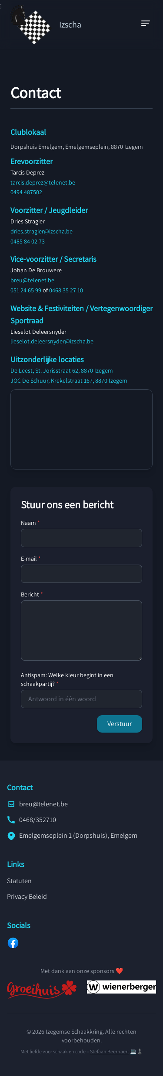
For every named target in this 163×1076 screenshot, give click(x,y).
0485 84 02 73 (27, 241)
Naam (30, 523)
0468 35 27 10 (66, 290)
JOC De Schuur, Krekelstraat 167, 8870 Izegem (68, 380)
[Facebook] (81, 943)
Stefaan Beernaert (109, 1051)
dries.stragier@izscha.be (41, 231)
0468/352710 (31, 819)
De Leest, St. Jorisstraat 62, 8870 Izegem (61, 370)
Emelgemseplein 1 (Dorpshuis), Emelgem (72, 835)
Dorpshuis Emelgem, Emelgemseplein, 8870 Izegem (76, 147)
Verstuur (119, 723)
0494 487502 (26, 192)
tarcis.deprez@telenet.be (42, 182)
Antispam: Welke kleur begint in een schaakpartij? (67, 679)
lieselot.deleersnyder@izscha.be (51, 341)
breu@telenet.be (32, 280)
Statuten (19, 880)
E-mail (31, 558)
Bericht (32, 594)
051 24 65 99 (25, 290)
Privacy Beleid (27, 896)
